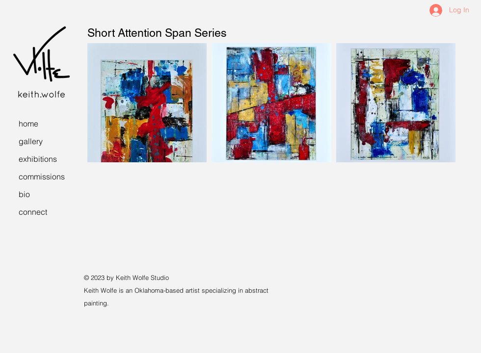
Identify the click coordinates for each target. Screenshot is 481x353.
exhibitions (38, 159)
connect (33, 212)
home (28, 123)
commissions (42, 176)
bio (24, 194)
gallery (31, 141)
